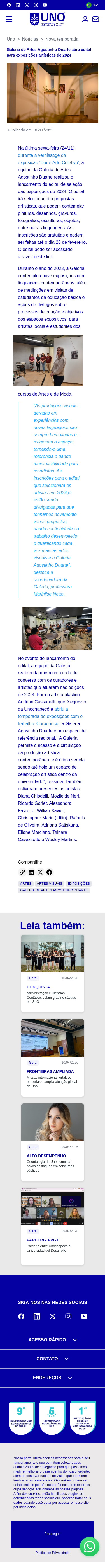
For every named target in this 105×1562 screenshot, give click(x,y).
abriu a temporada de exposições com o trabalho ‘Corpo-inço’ (50, 716)
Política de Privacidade (52, 1553)
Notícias (30, 39)
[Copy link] (22, 872)
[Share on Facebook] (49, 872)
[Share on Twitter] (40, 872)
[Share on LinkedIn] (31, 872)
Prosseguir (52, 1534)
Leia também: (52, 925)
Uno (11, 39)
